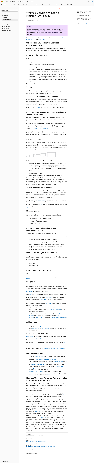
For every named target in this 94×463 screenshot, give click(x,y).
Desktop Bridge (49, 374)
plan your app (48, 303)
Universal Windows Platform (41, 8)
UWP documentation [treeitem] (6, 13)
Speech (58, 315)
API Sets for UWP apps (33, 51)
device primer (43, 299)
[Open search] (88, 2)
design (30, 294)
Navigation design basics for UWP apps (49, 307)
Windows (32, 8)
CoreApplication (42, 417)
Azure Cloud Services (35, 325)
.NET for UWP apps (53, 51)
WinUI (39, 30)
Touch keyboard (39, 317)
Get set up (33, 276)
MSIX (42, 204)
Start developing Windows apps (51, 32)
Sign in (91, 1)
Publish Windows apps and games (35, 338)
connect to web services (39, 326)
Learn (28, 8)
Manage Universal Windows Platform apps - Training (36, 441)
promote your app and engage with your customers (55, 344)
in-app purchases (45, 328)
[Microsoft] (2, 1)
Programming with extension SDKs (41, 128)
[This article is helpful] (86, 23)
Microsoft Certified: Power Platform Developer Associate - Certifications (40, 446)
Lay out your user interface (55, 309)
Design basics (49, 297)
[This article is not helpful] (88, 23)
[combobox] (9, 10)
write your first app (43, 39)
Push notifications (36, 328)
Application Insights (41, 200)
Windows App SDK (31, 30)
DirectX (64, 394)
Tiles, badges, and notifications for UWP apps (46, 359)
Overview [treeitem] (5, 17)
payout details (37, 344)
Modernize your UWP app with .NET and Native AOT (40, 368)
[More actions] (67, 9)
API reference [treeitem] (5, 32)
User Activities (39, 356)
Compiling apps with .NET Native (36, 371)
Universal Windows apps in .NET (38, 364)
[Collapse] (17, 8)
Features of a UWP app (81, 13)
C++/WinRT (38, 107)
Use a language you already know (83, 15)
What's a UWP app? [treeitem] (7, 19)
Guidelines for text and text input (59, 317)
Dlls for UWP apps (43, 51)
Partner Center (29, 336)
